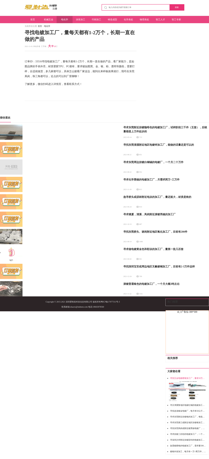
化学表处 (128, 19)
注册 (55, 8)
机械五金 (48, 19)
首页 (32, 19)
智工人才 (160, 19)
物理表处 (144, 19)
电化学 (64, 19)
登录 (55, 5)
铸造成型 (112, 19)
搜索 (177, 7)
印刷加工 (96, 19)
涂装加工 (80, 19)
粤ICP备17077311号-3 (110, 302)
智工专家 (176, 19)
